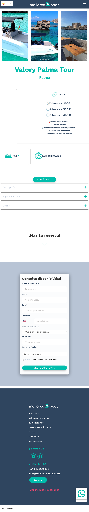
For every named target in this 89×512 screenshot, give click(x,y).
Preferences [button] (38, 500)
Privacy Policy (9, 506)
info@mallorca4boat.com (44, 473)
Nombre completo (30, 283)
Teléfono (26, 316)
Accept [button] (71, 500)
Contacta (38, 480)
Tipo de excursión (30, 327)
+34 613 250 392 (39, 469)
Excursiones (36, 422)
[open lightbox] (15, 36)
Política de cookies (34, 436)
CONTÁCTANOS (44, 179)
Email (24, 305)
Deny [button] (52, 500)
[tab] (40, 59)
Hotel (24, 294)
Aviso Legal (32, 432)
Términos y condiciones (35, 441)
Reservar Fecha (29, 347)
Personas (26, 336)
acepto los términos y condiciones (44, 360)
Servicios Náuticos (40, 427)
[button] (28, 321)
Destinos (34, 413)
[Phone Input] (50, 321)
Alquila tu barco (39, 418)
